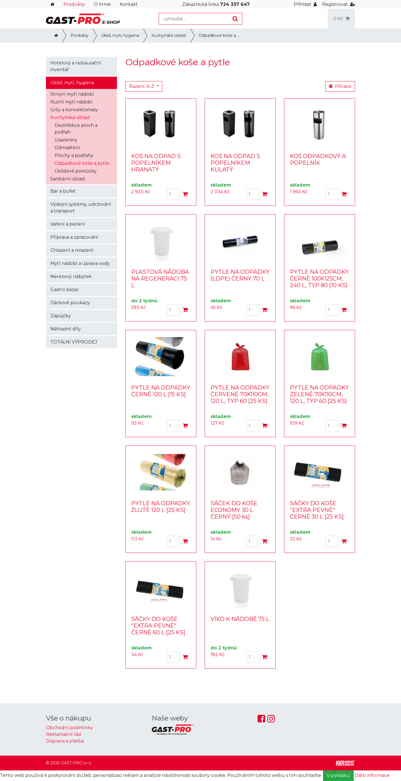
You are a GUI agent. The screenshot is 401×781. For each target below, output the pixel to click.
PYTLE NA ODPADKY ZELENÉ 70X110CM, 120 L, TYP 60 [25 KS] (319, 394)
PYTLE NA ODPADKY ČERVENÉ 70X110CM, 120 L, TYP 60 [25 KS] (240, 394)
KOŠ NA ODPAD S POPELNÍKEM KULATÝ (235, 163)
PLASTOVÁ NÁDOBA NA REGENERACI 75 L (160, 279)
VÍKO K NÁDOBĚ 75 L (240, 619)
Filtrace (340, 86)
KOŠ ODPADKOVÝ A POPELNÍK (318, 159)
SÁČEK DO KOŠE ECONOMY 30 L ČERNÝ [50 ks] (234, 510)
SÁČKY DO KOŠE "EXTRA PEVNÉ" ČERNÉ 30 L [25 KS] (317, 510)
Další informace (372, 775)
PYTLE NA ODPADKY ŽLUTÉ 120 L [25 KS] (160, 506)
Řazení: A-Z (142, 86)
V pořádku (338, 775)
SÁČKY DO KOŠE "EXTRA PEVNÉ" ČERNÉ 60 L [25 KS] (158, 626)
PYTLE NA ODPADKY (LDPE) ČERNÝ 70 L (240, 275)
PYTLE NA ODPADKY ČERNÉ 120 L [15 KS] (160, 391)
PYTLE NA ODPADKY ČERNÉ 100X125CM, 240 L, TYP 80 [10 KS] (319, 279)
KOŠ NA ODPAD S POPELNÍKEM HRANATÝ (156, 163)
